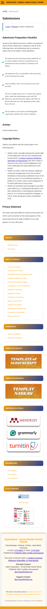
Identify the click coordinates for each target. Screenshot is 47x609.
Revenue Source (14, 316)
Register (15, 27)
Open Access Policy (15, 301)
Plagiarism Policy (14, 293)
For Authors (12, 474)
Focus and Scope (14, 267)
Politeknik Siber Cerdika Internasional (28, 553)
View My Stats (23, 502)
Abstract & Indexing (15, 290)
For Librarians (13, 478)
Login (8, 27)
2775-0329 (35, 550)
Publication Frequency (16, 297)
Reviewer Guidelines (15, 338)
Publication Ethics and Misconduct (20, 274)
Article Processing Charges (17, 282)
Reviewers (11, 249)
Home (5, 11)
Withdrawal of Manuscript (17, 308)
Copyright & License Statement (19, 286)
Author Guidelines (14, 334)
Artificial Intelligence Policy (17, 278)
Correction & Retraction (16, 312)
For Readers (12, 471)
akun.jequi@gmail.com (23, 572)
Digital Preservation (15, 305)
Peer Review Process (15, 271)
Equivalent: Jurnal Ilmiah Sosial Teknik (24, 2)
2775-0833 (18, 550)
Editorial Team (13, 245)
